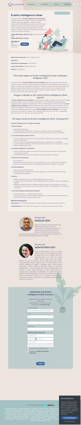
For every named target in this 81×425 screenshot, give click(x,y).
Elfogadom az (39, 352)
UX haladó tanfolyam (50, 410)
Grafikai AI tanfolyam (42, 413)
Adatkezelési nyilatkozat (11, 408)
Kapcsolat (67, 4)
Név (29, 320)
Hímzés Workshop (51, 417)
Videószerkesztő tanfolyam (22, 419)
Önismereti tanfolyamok (24, 408)
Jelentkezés (24, 44)
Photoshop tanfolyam (35, 419)
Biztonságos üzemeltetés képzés (37, 417)
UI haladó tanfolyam (47, 419)
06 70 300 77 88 (44, 304)
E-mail (29, 314)
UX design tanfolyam (23, 417)
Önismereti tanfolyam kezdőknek (40, 408)
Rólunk (56, 4)
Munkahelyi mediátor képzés (49, 416)
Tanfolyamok (31, 4)
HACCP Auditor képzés (29, 411)
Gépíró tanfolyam (54, 414)
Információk (44, 4)
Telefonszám (31, 326)
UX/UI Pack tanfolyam (17, 411)
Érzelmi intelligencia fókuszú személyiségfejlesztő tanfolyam (33, 414)
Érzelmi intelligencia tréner (43, 420)
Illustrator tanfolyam (36, 416)
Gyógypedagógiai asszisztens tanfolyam (46, 411)
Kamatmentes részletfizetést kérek (38, 348)
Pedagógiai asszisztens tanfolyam (21, 416)
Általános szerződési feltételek (57, 408)
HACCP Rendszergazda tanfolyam (35, 410)
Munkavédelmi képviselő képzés (28, 413)
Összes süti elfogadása (69, 418)
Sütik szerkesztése (70, 421)
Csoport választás (32, 307)
